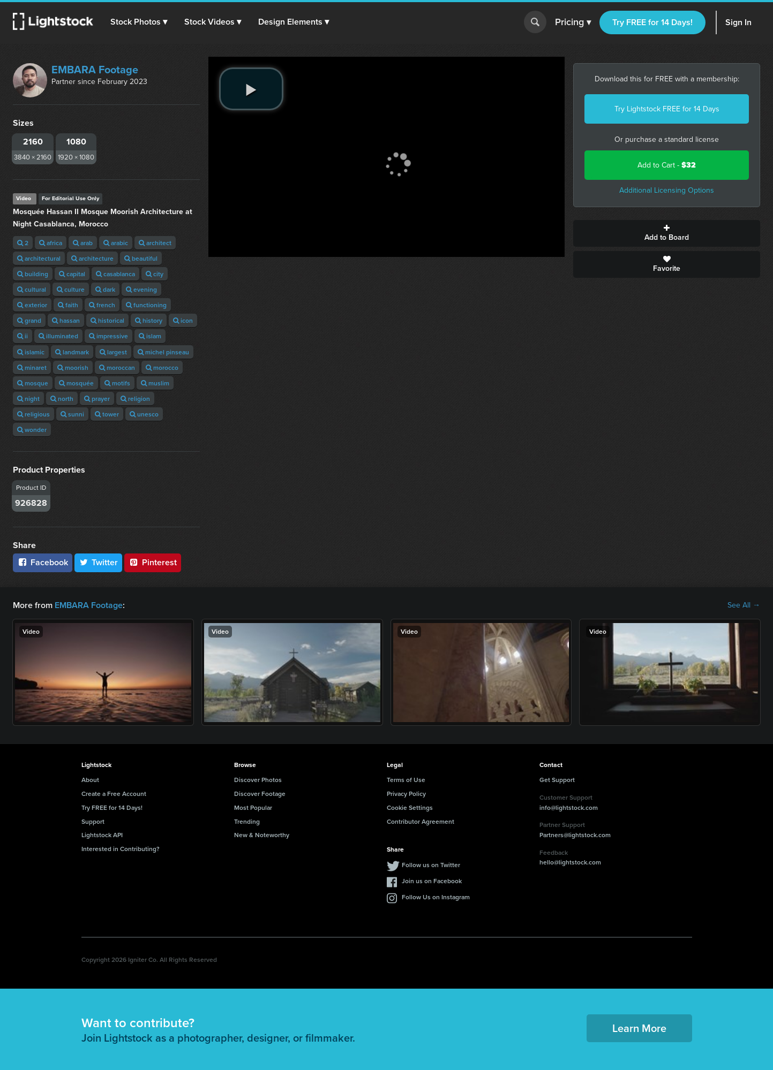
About (90, 779)
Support (92, 821)
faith (68, 304)
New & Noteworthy (261, 834)
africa (50, 242)
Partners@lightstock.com (575, 834)
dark (105, 289)
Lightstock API (102, 834)
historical (107, 320)
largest (113, 351)
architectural (39, 258)
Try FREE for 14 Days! (652, 22)
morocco (162, 367)
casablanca (115, 273)
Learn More (639, 1028)
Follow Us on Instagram (436, 896)
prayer (97, 398)
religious (33, 414)
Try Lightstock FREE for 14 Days (666, 109)
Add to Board (666, 233)
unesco (144, 414)
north (61, 398)
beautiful (140, 258)
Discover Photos (258, 779)
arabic (115, 242)
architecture (92, 258)
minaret (32, 367)
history (148, 320)
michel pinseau (163, 351)
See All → (743, 605)
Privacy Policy (406, 793)
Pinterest (153, 562)
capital (72, 273)
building (32, 273)
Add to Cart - (666, 165)
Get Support (557, 779)
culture (71, 289)
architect (155, 242)
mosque (32, 383)
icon (183, 320)
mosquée (76, 383)
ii (22, 335)
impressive (108, 335)
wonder (32, 429)
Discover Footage (260, 793)
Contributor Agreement (420, 821)
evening (141, 289)
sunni (72, 414)
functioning (146, 304)
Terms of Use (406, 779)
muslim (155, 383)
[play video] (251, 88)
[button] (138, 22)
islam (150, 335)
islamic (30, 351)
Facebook (42, 562)
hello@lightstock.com (570, 862)
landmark (72, 351)
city (154, 273)
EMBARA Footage (94, 70)
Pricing (573, 22)
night (28, 398)
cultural (31, 289)
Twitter (98, 562)
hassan (66, 320)
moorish (72, 367)
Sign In (738, 22)
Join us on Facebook (432, 880)
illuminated (58, 335)
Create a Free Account (113, 793)
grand (29, 320)
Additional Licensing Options (666, 190)
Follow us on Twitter (431, 864)
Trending (247, 821)
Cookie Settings (410, 807)
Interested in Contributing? (120, 848)
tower (107, 414)
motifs (117, 383)
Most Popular (253, 807)
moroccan (117, 367)
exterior (32, 304)
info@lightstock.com (568, 807)
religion (135, 398)
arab (83, 242)
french (102, 304)
